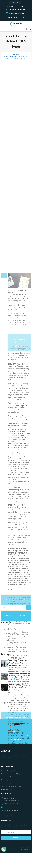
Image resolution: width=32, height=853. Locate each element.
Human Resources (9, 637)
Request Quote (16, 740)
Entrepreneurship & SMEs (11, 633)
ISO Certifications (9, 640)
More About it (6, 789)
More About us (6, 762)
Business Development (7, 783)
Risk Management (6, 780)
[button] (3, 849)
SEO (19, 580)
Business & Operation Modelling (10, 774)
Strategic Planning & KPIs (8, 771)
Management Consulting (11, 644)
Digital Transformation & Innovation (14, 630)
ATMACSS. (24, 850)
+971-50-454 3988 (14, 807)
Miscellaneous (8, 647)
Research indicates (15, 591)
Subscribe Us (16, 838)
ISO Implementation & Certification (11, 786)
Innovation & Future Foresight (9, 777)
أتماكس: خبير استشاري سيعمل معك (16, 616)
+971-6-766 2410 (13, 804)
